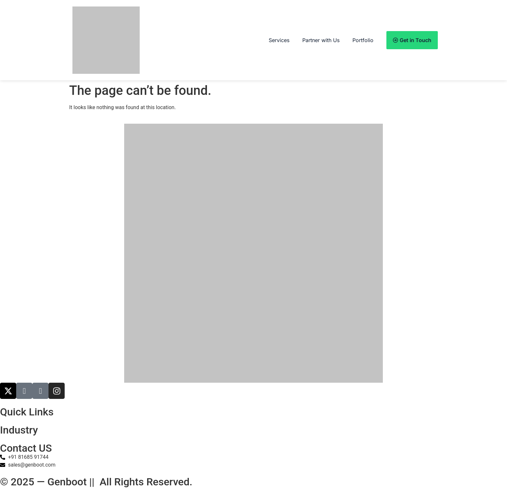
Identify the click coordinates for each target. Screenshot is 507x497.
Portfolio (362, 40)
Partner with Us (321, 40)
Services (279, 40)
